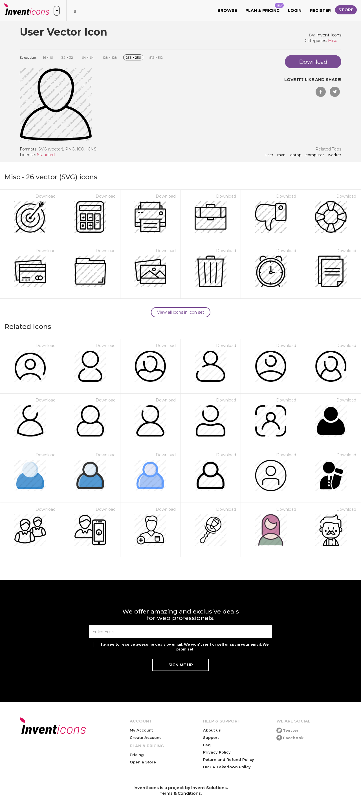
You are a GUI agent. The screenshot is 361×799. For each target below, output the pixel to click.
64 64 (88, 57)
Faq (207, 745)
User (269, 155)
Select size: (28, 57)
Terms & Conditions (180, 793)
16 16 (48, 57)
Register (320, 10)
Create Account (145, 737)
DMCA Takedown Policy (227, 767)
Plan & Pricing (264, 8)
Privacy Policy (217, 752)
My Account (141, 730)
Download (46, 196)
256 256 (133, 57)
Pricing (137, 754)
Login (294, 10)
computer (314, 155)
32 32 (67, 57)
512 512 (156, 57)
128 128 (110, 57)
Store (345, 9)
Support (211, 737)
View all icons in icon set (180, 312)
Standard (46, 154)
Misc (332, 40)
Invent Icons (328, 35)
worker (334, 155)
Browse (227, 10)
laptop (295, 155)
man (281, 155)
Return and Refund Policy (228, 759)
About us (212, 730)
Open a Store (143, 762)
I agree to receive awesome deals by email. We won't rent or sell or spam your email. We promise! (185, 646)
